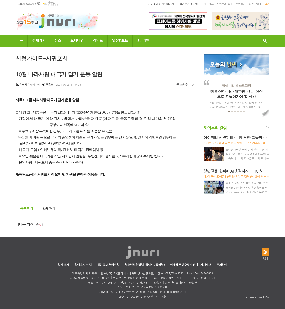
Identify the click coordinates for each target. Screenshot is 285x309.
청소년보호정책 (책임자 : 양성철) (145, 265)
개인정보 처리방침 (108, 265)
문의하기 (221, 265)
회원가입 (254, 4)
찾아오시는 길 (83, 265)
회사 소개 (63, 265)
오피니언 (77, 40)
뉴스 (58, 40)
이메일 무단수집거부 (182, 265)
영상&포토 (120, 40)
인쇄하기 (48, 208)
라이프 (98, 40)
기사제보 (209, 4)
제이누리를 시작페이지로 (162, 4)
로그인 (265, 4)
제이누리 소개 (224, 4)
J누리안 (143, 40)
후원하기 (241, 4)
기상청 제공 (53, 5)
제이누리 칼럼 (215, 127)
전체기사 (38, 40)
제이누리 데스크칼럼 (236, 85)
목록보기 (26, 208)
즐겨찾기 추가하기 (189, 4)
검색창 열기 (265, 41)
